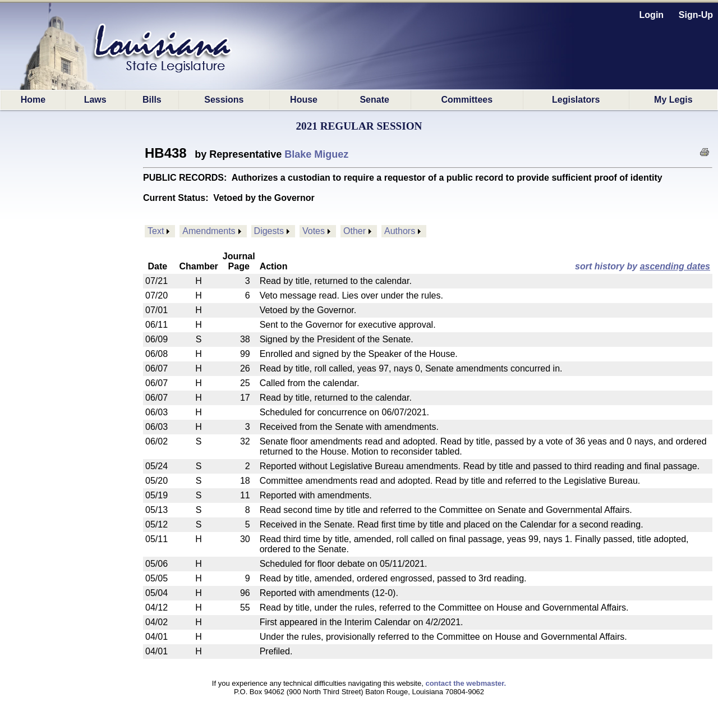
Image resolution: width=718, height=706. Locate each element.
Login (651, 15)
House (303, 99)
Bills (152, 99)
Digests (269, 231)
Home (33, 99)
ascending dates (675, 266)
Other (354, 231)
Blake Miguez (316, 154)
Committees (467, 99)
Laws (95, 99)
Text (156, 231)
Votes (313, 231)
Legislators (576, 99)
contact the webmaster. (465, 683)
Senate (374, 99)
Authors (399, 231)
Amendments (208, 231)
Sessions (223, 99)
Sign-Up (696, 15)
